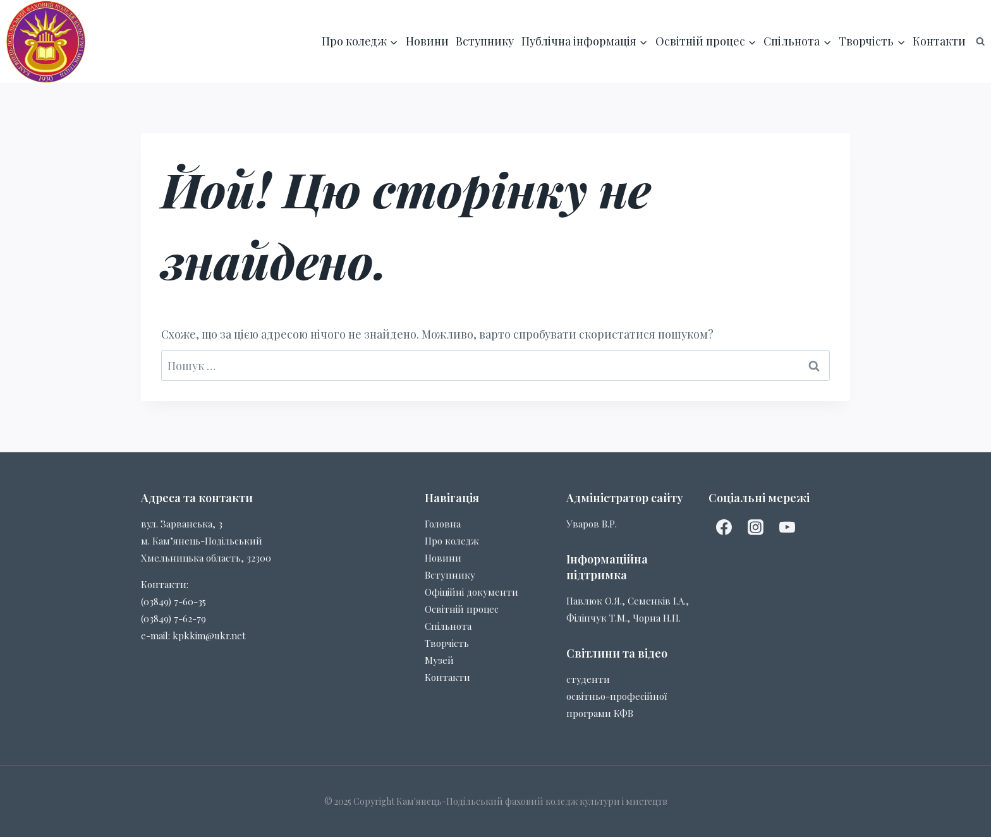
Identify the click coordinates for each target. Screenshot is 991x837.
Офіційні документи (471, 592)
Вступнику (485, 41)
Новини (427, 41)
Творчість (447, 643)
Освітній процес (462, 609)
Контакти (939, 41)
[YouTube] (787, 527)
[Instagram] (756, 527)
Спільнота (448, 626)
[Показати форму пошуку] (980, 41)
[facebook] (724, 527)
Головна (443, 523)
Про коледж (452, 540)
